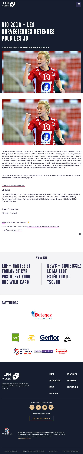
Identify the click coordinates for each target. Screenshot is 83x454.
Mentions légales (53, 451)
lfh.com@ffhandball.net (41, 418)
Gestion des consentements (11, 451)
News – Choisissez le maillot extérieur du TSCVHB (64, 274)
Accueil (4, 47)
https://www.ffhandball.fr (24, 438)
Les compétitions (54, 380)
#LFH (3, 222)
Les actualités (72, 374)
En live (51, 374)
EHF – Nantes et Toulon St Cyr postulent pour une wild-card (16, 274)
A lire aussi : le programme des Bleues (13, 186)
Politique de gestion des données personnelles (33, 451)
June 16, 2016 (18, 230)
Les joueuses (71, 380)
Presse (51, 387)
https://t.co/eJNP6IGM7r (34, 226)
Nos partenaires (72, 387)
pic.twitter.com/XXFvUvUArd (50, 226)
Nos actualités (13, 47)
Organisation (53, 394)
